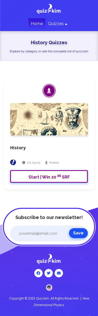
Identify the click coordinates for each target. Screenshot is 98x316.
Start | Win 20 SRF (49, 177)
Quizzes (57, 23)
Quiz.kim (42, 298)
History (54, 162)
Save (78, 233)
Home (37, 23)
